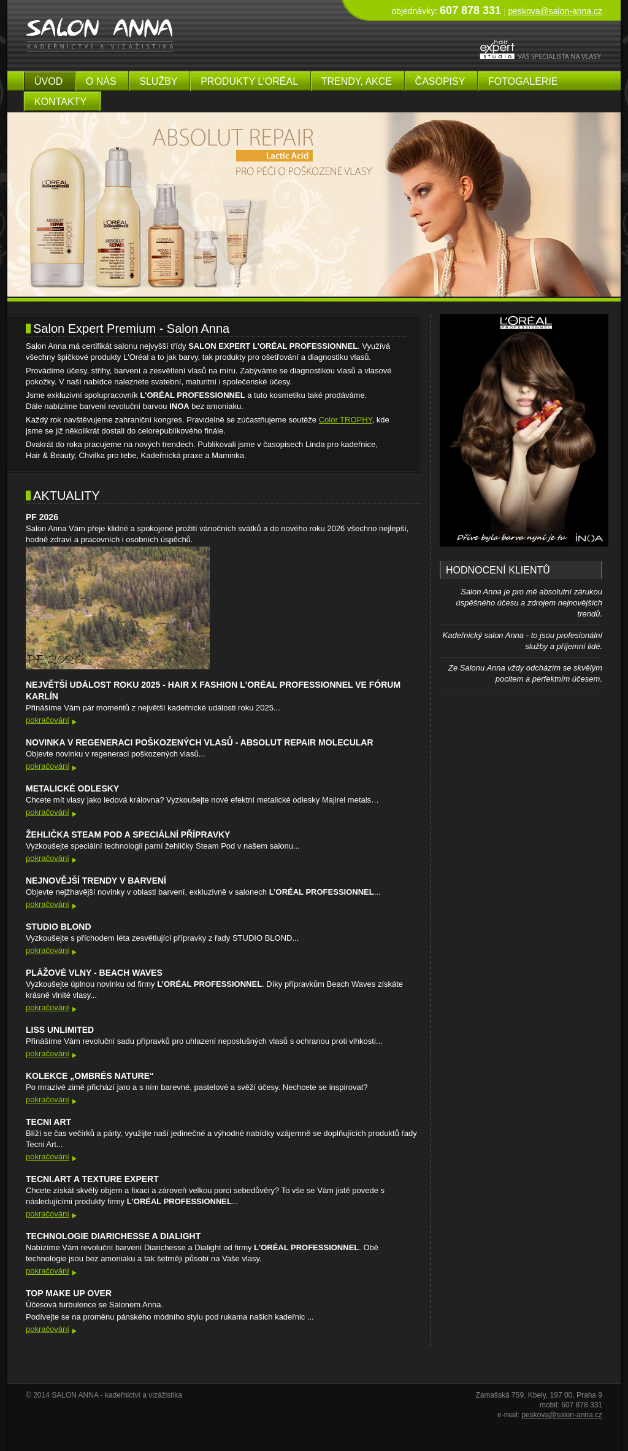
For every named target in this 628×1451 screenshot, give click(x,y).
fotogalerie (523, 81)
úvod (48, 81)
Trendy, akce (356, 81)
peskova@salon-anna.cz (555, 11)
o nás (101, 81)
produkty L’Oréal (249, 81)
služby (158, 81)
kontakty (60, 101)
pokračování (47, 720)
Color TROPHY (345, 419)
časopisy (440, 81)
